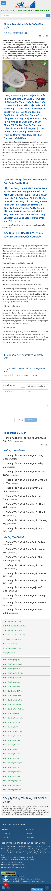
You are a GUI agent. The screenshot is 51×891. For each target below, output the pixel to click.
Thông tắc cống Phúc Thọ (12, 767)
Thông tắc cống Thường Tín (12, 664)
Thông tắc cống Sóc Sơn (11, 776)
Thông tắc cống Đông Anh (12, 740)
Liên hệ (29, 833)
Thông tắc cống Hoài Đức (12, 749)
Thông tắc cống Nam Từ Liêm (13, 709)
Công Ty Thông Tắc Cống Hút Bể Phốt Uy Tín (23, 843)
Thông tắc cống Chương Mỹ (12, 731)
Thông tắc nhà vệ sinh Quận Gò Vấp (25, 595)
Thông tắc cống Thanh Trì (12, 790)
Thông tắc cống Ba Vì (10, 727)
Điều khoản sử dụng (38, 881)
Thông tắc (30, 829)
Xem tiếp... (45, 445)
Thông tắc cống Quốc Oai (12, 772)
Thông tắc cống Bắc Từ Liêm (13, 673)
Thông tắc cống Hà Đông (11, 686)
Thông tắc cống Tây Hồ (11, 713)
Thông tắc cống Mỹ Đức (11, 758)
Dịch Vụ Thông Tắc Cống (12, 621)
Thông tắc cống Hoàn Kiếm (12, 695)
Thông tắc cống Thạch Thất (12, 781)
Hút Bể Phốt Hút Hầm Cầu (12, 639)
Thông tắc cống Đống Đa (11, 682)
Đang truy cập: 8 (17, 876)
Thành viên (6, 833)
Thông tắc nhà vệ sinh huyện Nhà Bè (26, 573)
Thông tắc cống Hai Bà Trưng (13, 691)
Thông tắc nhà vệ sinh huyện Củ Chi (26, 580)
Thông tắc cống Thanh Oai (12, 785)
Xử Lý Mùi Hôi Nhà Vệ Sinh (12, 648)
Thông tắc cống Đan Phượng (13, 736)
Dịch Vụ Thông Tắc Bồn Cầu (13, 630)
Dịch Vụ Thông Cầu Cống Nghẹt (14, 626)
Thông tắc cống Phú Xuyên (12, 763)
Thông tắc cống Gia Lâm (11, 745)
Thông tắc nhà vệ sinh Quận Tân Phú (26, 602)
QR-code (6, 876)
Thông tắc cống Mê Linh (11, 754)
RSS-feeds (30, 837)
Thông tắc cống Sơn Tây (11, 722)
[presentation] (25, 412)
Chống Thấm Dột (9, 653)
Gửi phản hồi (37, 889)
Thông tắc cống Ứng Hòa (11, 660)
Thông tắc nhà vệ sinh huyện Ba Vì (25, 528)
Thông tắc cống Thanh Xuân (13, 718)
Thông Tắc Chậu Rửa (10, 644)
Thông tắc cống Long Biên (12, 704)
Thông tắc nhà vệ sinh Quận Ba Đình (26, 542)
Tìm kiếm (6, 837)
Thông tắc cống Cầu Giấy (12, 677)
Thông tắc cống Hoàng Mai (12, 700)
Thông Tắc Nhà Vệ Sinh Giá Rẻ (14, 635)
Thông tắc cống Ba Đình (11, 669)
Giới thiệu (6, 829)
